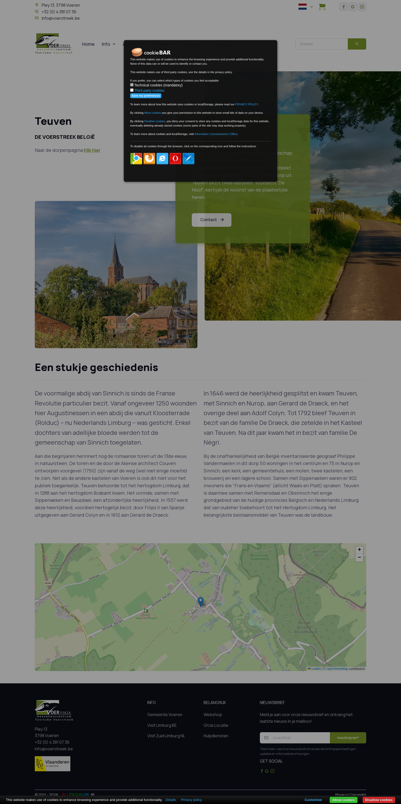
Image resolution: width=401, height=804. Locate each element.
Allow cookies (343, 800)
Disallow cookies (379, 800)
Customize (313, 800)
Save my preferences (146, 95)
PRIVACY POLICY (246, 104)
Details (170, 800)
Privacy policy (191, 800)
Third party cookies (149, 90)
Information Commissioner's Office (216, 133)
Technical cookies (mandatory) (158, 85)
